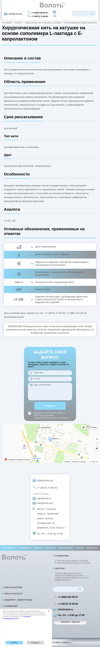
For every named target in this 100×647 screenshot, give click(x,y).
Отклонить (35, 643)
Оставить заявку (60, 642)
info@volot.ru (65, 609)
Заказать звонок (70, 622)
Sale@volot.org (15, 14)
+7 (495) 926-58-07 (39, 13)
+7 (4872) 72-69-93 (39, 16)
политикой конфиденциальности (16, 617)
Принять (14, 643)
